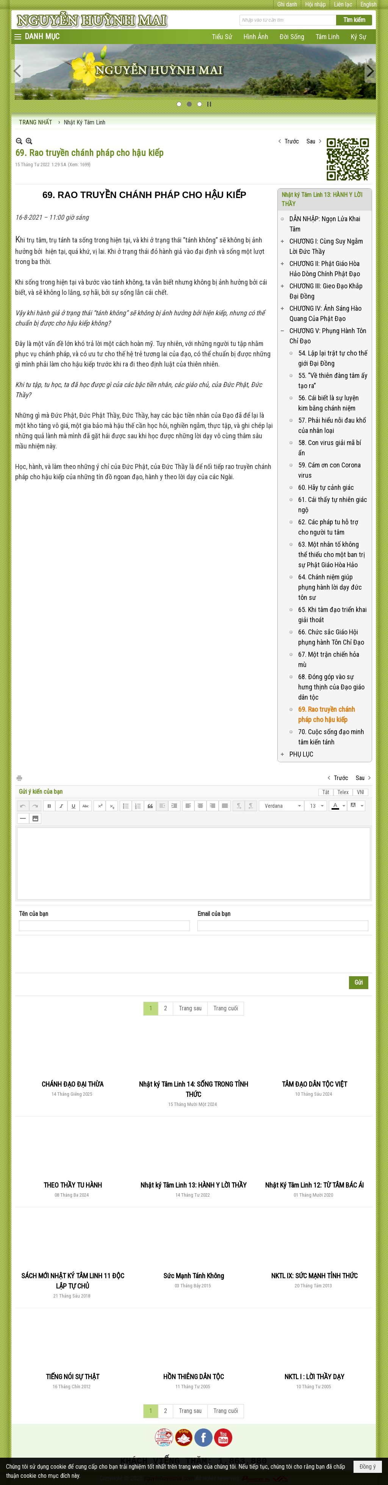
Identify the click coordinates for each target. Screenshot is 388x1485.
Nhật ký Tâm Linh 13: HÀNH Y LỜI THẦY (194, 1185)
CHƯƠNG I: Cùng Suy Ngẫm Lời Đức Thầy (326, 246)
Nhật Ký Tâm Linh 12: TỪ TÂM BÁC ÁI (314, 1185)
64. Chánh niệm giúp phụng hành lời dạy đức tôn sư (330, 587)
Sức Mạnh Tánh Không (193, 1276)
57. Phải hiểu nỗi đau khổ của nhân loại (332, 425)
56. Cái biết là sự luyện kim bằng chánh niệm (328, 403)
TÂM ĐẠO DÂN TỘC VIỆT (314, 1084)
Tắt (325, 792)
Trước (292, 141)
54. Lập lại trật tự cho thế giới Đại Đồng (332, 358)
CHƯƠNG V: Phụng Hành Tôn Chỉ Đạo (327, 336)
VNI (360, 792)
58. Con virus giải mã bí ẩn (329, 448)
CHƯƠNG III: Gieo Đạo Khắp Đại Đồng (326, 291)
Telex (343, 792)
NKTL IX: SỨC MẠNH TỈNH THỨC (314, 1276)
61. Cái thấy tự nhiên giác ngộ (332, 505)
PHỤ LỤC (301, 754)
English (368, 4)
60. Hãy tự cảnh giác (326, 487)
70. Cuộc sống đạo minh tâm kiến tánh (331, 737)
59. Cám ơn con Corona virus (329, 470)
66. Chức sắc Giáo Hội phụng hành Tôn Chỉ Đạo (331, 637)
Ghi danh (287, 4)
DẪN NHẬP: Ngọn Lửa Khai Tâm (324, 224)
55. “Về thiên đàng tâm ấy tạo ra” (333, 380)
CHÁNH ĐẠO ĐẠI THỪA (72, 1084)
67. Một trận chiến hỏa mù (328, 659)
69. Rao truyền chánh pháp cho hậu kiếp (326, 714)
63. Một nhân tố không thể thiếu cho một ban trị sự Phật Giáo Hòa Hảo (331, 554)
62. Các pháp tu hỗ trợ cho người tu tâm (328, 527)
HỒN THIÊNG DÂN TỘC (193, 1377)
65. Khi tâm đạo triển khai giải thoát (332, 615)
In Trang (19, 778)
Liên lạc (343, 4)
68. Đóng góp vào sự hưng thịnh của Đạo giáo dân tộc (331, 687)
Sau (311, 141)
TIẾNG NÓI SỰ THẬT (72, 1377)
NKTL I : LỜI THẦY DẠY (314, 1377)
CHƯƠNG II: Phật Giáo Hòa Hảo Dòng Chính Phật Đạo (324, 269)
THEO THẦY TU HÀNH (73, 1185)
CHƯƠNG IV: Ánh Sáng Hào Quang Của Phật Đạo (325, 313)
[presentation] (76, 954)
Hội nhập (315, 4)
